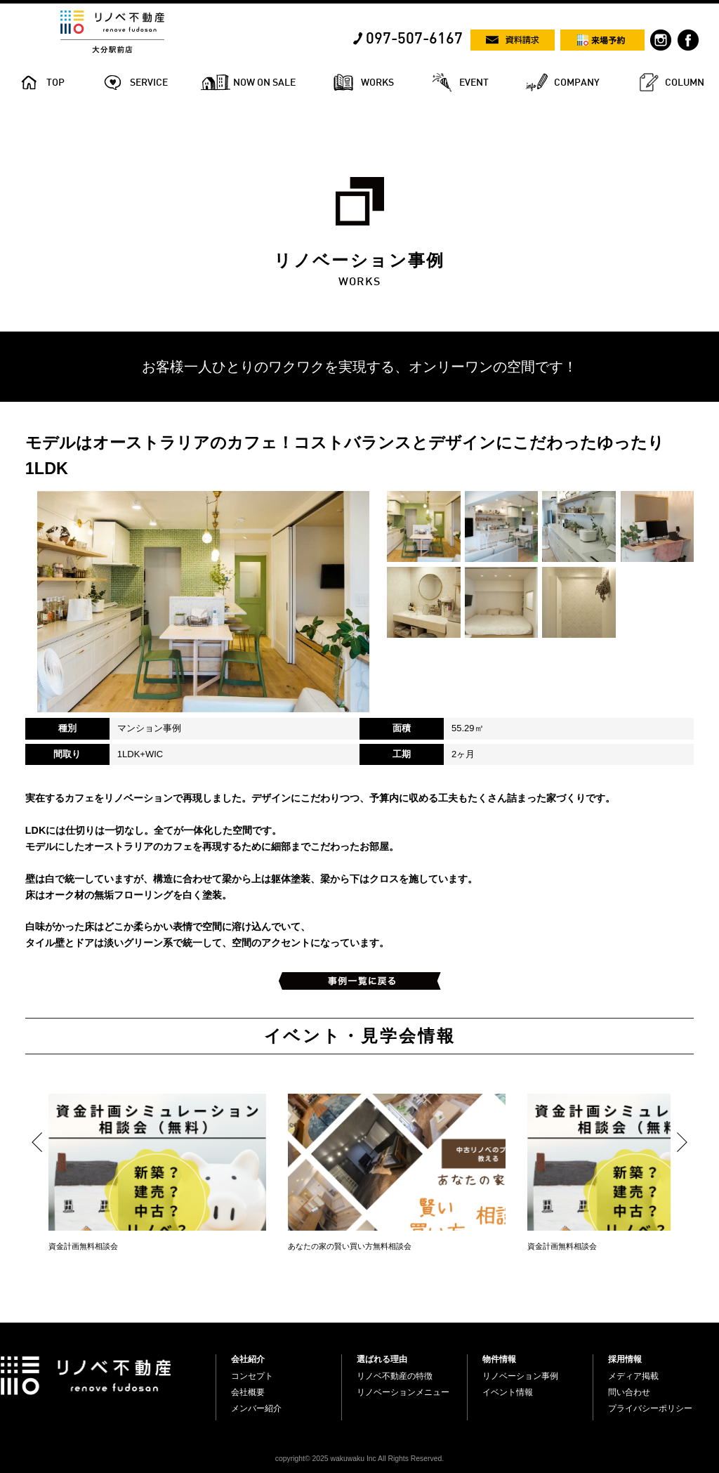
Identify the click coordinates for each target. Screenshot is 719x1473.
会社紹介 (248, 1359)
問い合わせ (629, 1392)
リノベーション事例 (520, 1376)
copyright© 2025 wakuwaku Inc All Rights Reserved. (359, 1458)
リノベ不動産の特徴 (395, 1376)
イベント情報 (507, 1392)
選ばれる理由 (382, 1359)
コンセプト (252, 1376)
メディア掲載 (633, 1376)
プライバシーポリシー (650, 1408)
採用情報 (625, 1359)
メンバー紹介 (256, 1408)
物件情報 (499, 1359)
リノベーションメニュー (403, 1392)
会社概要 (248, 1392)
